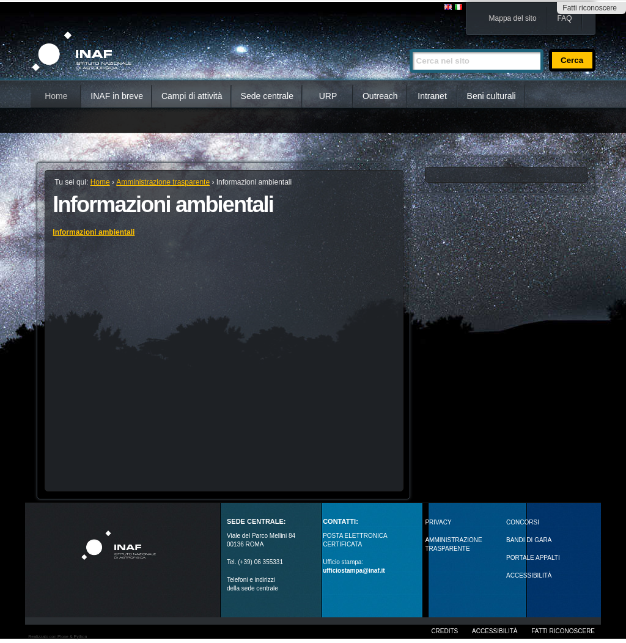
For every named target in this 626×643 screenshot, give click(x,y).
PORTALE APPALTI (533, 557)
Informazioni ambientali (93, 232)
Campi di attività (192, 96)
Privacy (438, 522)
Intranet (432, 96)
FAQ (565, 18)
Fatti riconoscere (589, 8)
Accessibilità (494, 631)
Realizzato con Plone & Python (57, 636)
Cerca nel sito (409, 43)
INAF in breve (116, 96)
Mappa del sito (513, 18)
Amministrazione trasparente (163, 182)
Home (56, 96)
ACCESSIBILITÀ (528, 575)
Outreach (380, 96)
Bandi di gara (528, 540)
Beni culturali (491, 96)
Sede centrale (267, 96)
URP (328, 96)
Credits (444, 631)
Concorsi (522, 522)
